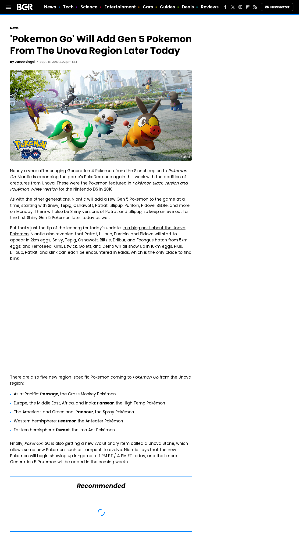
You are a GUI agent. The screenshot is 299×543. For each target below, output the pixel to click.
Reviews (210, 7)
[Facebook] (225, 7)
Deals (188, 7)
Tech (68, 7)
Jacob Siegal (25, 62)
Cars (148, 7)
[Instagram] (240, 7)
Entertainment (120, 7)
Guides (167, 7)
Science (89, 7)
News (50, 7)
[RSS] (255, 7)
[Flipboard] (248, 7)
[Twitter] (233, 7)
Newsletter (277, 7)
